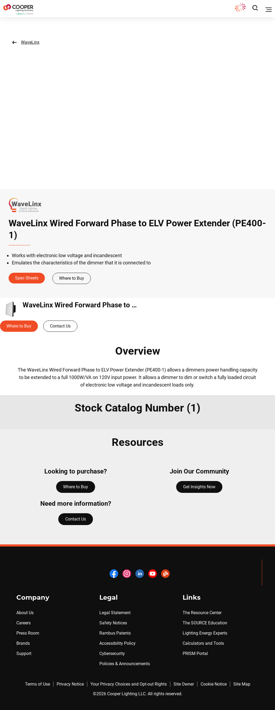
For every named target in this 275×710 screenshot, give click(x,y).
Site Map (241, 684)
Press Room (27, 633)
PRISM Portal (195, 653)
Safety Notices (113, 622)
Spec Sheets (26, 278)
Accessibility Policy (117, 643)
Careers (23, 622)
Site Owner (183, 684)
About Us (25, 612)
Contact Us (60, 326)
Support (23, 653)
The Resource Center (202, 612)
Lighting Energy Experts (205, 633)
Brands (23, 643)
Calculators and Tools (203, 643)
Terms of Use (37, 684)
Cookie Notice (214, 684)
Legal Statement (115, 612)
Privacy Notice (70, 684)
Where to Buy (71, 278)
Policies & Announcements (124, 663)
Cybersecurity (112, 653)
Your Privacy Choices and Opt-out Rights (129, 684)
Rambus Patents (115, 633)
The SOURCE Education (205, 622)
